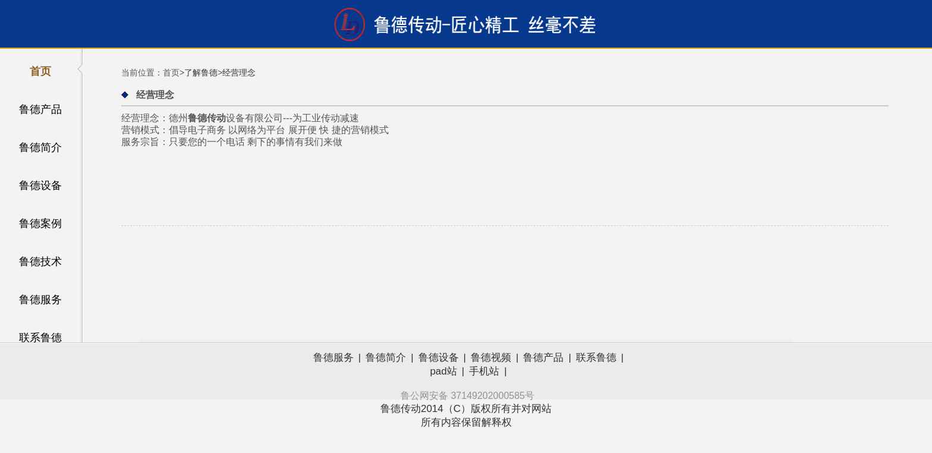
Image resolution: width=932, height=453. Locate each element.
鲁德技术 (40, 262)
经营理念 (239, 72)
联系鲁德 (40, 338)
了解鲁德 (201, 72)
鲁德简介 (40, 147)
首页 (40, 71)
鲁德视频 (491, 357)
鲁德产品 (40, 109)
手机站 (484, 371)
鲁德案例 (40, 223)
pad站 (443, 371)
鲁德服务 (40, 300)
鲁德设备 (40, 185)
